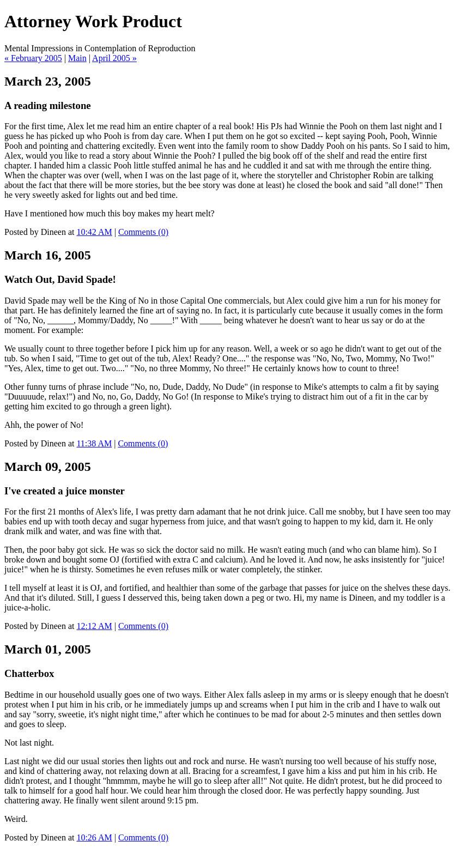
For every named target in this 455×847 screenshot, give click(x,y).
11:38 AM (94, 443)
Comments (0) (143, 232)
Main (77, 58)
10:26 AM (94, 837)
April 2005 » (114, 58)
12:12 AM (94, 626)
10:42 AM (94, 232)
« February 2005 (33, 58)
